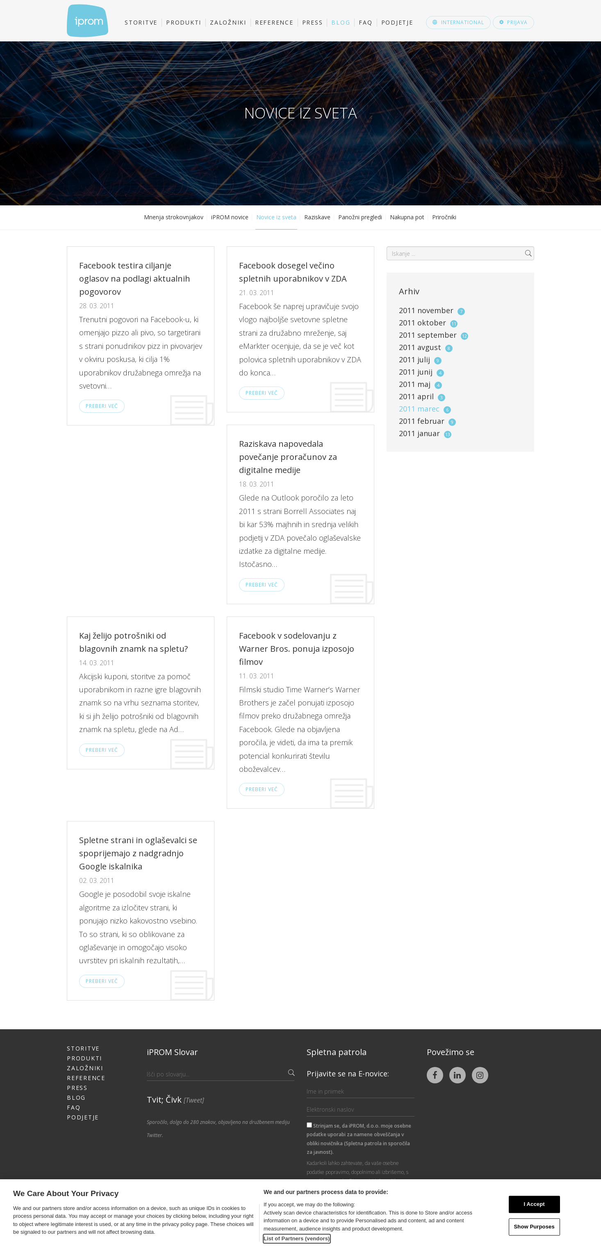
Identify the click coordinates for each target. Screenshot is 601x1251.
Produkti (183, 22)
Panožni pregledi (360, 217)
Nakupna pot (407, 217)
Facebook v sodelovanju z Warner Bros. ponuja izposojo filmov (296, 648)
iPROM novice (229, 217)
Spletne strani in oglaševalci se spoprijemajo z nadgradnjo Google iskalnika (138, 853)
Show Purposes (534, 1227)
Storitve (141, 22)
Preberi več (102, 406)
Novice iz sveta (276, 217)
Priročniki (444, 217)
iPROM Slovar (172, 1052)
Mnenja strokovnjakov (173, 217)
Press (312, 22)
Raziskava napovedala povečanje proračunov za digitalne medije (288, 456)
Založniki (228, 22)
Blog (340, 22)
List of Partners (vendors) (297, 1238)
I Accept (534, 1204)
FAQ (365, 22)
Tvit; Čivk (175, 1099)
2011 (432, 310)
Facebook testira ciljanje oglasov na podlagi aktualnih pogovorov (134, 278)
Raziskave (317, 217)
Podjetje (397, 22)
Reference (274, 22)
